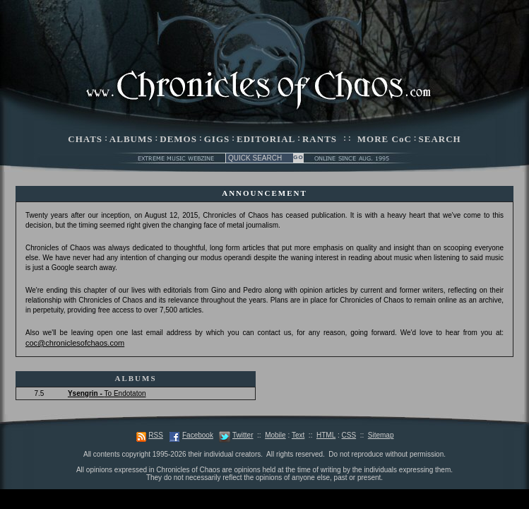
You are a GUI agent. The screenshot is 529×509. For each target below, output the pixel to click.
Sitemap (381, 435)
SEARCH (440, 139)
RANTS (319, 139)
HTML (325, 435)
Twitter (242, 435)
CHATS (85, 139)
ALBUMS (131, 139)
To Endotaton (107, 393)
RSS (155, 435)
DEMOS (178, 139)
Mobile (275, 435)
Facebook (197, 435)
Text (298, 435)
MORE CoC (384, 139)
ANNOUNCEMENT (264, 193)
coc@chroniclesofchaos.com (74, 343)
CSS (349, 435)
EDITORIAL (266, 139)
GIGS (217, 139)
